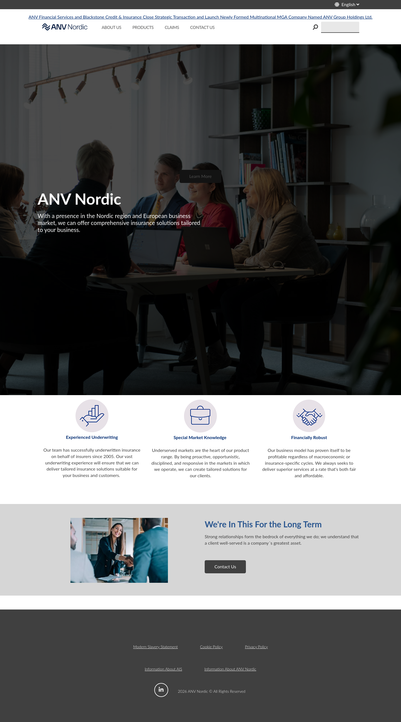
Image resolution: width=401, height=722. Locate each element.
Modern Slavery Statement (155, 646)
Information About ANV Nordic (230, 669)
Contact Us (225, 566)
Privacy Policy (256, 646)
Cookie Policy (211, 646)
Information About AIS (163, 669)
